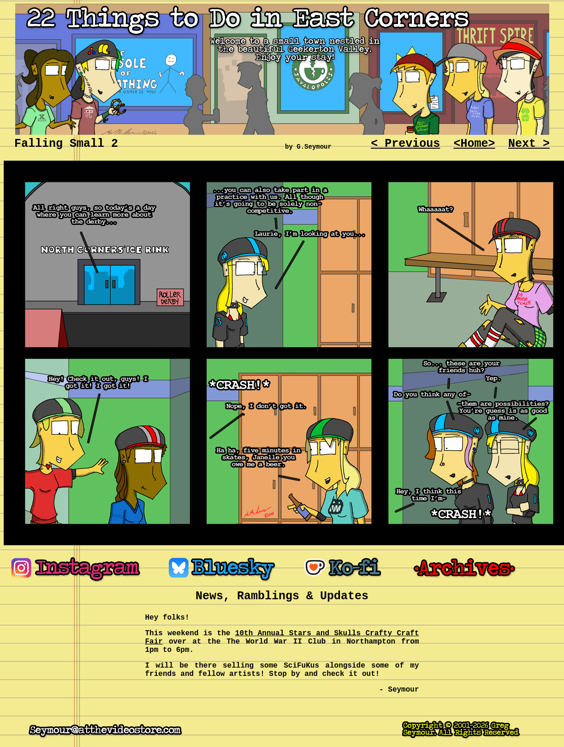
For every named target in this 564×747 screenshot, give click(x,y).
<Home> (474, 144)
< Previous (405, 144)
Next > (529, 144)
